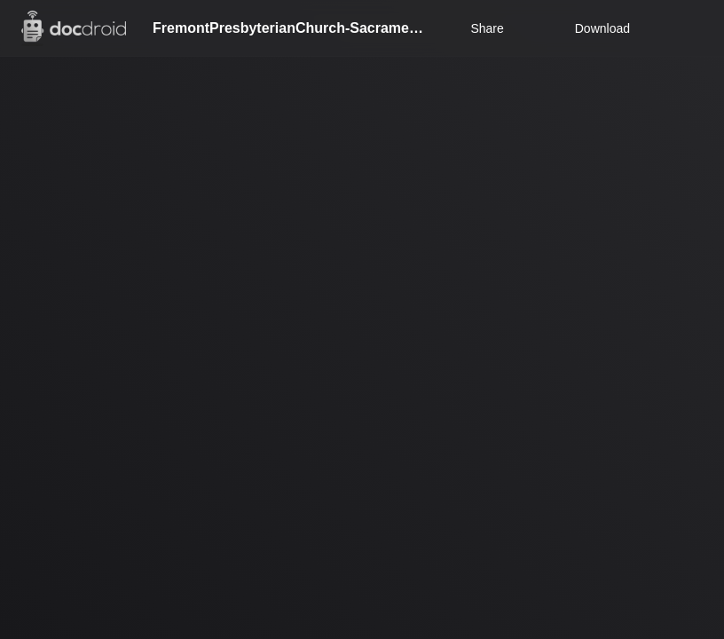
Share (486, 28)
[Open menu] (694, 28)
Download (591, 28)
